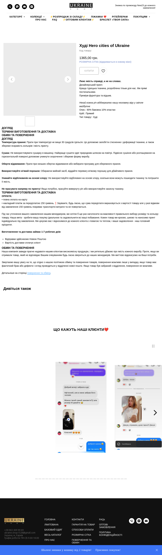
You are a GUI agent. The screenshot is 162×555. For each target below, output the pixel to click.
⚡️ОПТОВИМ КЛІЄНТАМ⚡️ (78, 19)
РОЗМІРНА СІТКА (81, 535)
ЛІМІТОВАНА (51, 524)
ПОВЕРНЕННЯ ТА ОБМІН (82, 541)
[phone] (9, 6)
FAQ (54, 19)
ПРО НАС (40, 19)
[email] (24, 6)
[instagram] (31, 6)
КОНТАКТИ (78, 519)
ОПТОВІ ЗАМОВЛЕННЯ (107, 526)
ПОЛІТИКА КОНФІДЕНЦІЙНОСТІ (110, 533)
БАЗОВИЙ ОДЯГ (53, 529)
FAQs (102, 519)
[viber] (17, 6)
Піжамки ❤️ (98, 16)
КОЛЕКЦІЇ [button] (36, 16)
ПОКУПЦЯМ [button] (140, 16)
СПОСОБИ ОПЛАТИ (83, 529)
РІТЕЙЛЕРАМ (120, 16)
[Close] (157, 550)
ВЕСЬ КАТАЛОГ (53, 535)
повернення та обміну (38, 273)
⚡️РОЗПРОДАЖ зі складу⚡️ (67, 16)
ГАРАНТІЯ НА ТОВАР (83, 524)
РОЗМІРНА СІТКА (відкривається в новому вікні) (105, 62)
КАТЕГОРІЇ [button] (16, 16)
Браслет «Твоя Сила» (114, 19)
